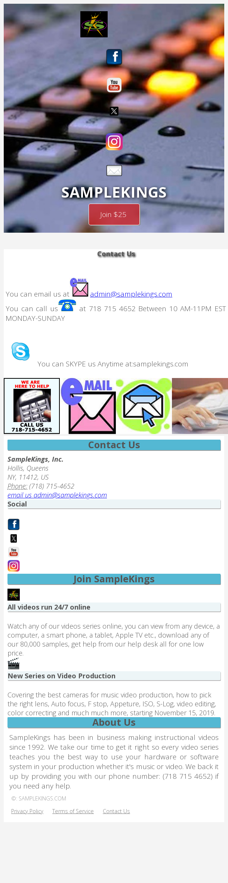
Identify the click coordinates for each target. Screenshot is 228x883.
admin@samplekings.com (131, 295)
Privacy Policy (27, 812)
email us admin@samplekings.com (57, 496)
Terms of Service (73, 812)
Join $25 (114, 215)
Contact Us (116, 812)
